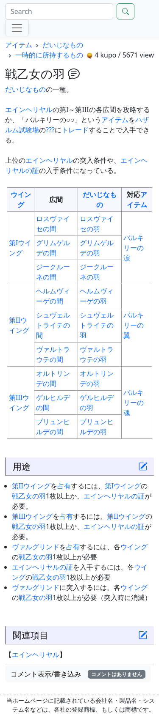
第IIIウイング (32, 516)
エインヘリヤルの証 (114, 496)
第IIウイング (31, 485)
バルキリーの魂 (133, 402)
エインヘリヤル (29, 109)
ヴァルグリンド (35, 546)
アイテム (18, 44)
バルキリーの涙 (133, 248)
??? (50, 129)
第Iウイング (123, 485)
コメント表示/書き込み (78, 674)
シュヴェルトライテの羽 (97, 325)
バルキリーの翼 (133, 325)
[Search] (59, 11)
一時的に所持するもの (49, 55)
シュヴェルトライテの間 (53, 325)
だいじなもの (62, 44)
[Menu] (17, 27)
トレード (75, 129)
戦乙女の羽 (29, 496)
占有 (64, 485)
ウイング (134, 546)
